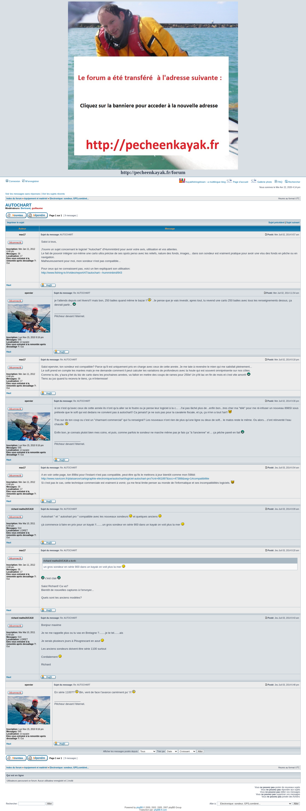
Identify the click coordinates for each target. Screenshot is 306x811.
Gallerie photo (262, 182)
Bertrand (26, 208)
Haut (8, 285)
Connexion (13, 181)
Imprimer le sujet (15, 222)
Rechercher (292, 182)
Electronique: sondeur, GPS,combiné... (69, 198)
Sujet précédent (277, 222)
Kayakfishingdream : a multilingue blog (202, 182)
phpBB (139, 807)
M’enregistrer (30, 181)
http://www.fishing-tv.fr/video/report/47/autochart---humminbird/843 (81, 272)
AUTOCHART (18, 205)
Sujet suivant (292, 222)
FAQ (278, 182)
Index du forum (14, 198)
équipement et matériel (35, 198)
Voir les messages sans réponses (22, 194)
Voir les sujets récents (53, 194)
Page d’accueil (237, 182)
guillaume (37, 208)
